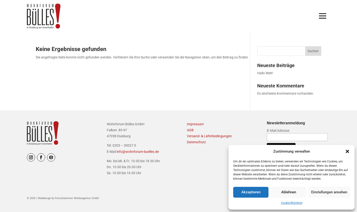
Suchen (313, 51)
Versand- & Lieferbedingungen (209, 136)
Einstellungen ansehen (329, 192)
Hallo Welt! (265, 73)
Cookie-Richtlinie (291, 203)
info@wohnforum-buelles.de (138, 152)
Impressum (195, 124)
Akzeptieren (251, 192)
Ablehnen (288, 192)
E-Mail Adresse (278, 130)
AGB (190, 130)
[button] (347, 151)
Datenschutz (196, 142)
